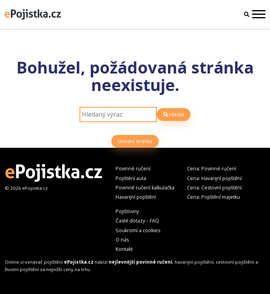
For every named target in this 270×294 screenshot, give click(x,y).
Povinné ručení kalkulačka (145, 187)
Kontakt (124, 249)
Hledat (173, 114)
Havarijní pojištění (136, 197)
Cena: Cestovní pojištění (214, 187)
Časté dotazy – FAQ (137, 220)
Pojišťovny (127, 211)
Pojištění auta (131, 178)
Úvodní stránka (135, 141)
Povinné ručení (133, 168)
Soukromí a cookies (138, 230)
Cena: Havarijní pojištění (214, 178)
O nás (122, 239)
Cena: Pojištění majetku (213, 197)
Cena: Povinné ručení (211, 168)
